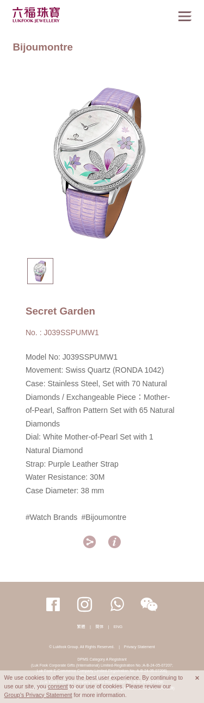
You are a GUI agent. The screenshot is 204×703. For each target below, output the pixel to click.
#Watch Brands (52, 517)
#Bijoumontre (103, 517)
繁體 (81, 626)
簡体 (99, 626)
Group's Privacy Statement (38, 695)
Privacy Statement (139, 647)
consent (58, 686)
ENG (118, 626)
